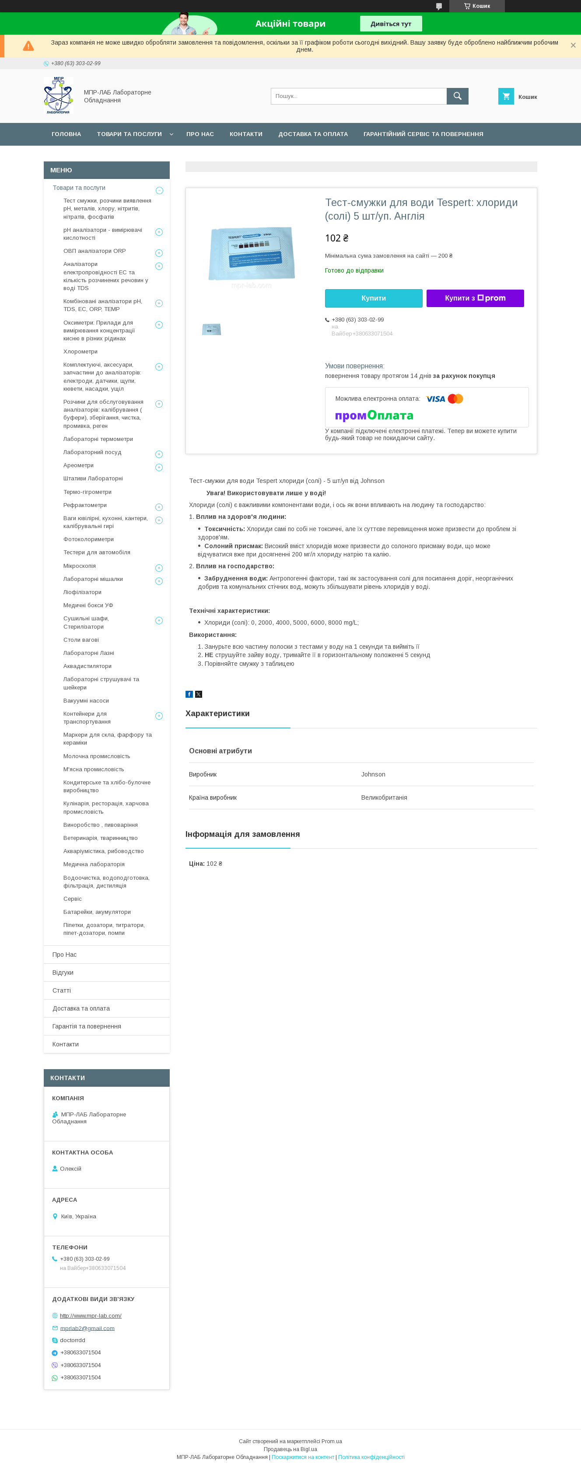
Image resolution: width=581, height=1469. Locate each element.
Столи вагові (81, 640)
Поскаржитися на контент (303, 1457)
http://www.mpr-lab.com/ (91, 1315)
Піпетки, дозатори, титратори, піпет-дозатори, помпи (104, 929)
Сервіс (63, 157)
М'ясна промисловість (93, 769)
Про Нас (64, 954)
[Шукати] (458, 96)
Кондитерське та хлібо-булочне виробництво (106, 786)
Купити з (475, 298)
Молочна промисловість (96, 756)
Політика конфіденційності (371, 1457)
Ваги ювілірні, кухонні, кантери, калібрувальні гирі (105, 522)
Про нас (200, 134)
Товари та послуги (129, 134)
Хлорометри (80, 351)
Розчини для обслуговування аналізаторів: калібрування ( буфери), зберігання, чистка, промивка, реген (103, 414)
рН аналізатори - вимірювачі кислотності (102, 234)
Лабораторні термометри (98, 439)
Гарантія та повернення (86, 1026)
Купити (374, 298)
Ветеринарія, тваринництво (100, 838)
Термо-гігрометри (87, 492)
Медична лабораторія (94, 864)
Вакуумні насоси (86, 700)
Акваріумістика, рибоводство (103, 851)
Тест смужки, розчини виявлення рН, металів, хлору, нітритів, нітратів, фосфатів (107, 208)
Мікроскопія (79, 566)
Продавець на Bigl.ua (290, 1449)
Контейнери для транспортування (87, 717)
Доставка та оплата (313, 134)
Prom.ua (332, 1441)
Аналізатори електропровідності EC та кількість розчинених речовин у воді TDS (105, 276)
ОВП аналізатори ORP (94, 251)
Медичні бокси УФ (88, 605)
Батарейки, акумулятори (97, 912)
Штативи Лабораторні (93, 478)
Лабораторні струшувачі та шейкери (101, 683)
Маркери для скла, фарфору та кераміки (107, 738)
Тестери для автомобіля (96, 552)
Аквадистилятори (87, 666)
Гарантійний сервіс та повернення (423, 134)
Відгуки (63, 972)
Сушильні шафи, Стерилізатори (86, 622)
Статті (61, 990)
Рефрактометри (85, 505)
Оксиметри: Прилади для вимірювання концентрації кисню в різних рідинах (99, 330)
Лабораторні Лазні (88, 653)
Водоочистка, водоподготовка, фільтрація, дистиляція (106, 881)
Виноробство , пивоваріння (100, 825)
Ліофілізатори (82, 592)
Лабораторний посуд (92, 452)
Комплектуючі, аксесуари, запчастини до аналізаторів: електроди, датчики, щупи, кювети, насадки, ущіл (102, 376)
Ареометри (78, 465)
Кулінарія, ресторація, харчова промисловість (106, 807)
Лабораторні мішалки (93, 579)
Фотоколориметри (88, 539)
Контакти (246, 134)
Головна (66, 134)
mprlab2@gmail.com (87, 1328)
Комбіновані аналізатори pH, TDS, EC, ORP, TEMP (102, 305)
